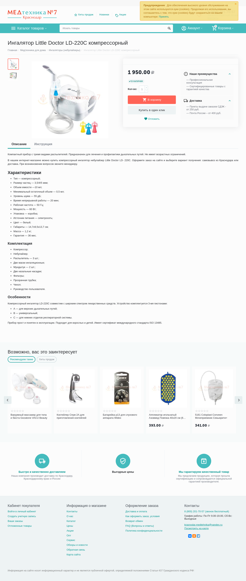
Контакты (71, 511)
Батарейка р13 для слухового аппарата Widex (166, 416)
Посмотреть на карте (196, 528)
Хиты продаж (85, 14)
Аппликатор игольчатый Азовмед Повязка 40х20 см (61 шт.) (213, 416)
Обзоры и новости (77, 544)
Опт (68, 535)
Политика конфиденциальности (143, 530)
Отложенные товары (20, 525)
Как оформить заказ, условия (142, 516)
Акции (122, 14)
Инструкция (43, 144)
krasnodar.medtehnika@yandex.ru (203, 524)
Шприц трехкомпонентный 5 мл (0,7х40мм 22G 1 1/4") (29, 416)
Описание (19, 144)
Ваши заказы (15, 521)
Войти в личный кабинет (22, 511)
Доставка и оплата (136, 511)
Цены (69, 525)
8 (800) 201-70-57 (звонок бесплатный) (206, 511)
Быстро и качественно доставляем (42, 471)
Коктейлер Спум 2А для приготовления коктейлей (117, 416)
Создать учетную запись (22, 516)
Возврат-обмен (134, 521)
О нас (69, 516)
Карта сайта (73, 554)
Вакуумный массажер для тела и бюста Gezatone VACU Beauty (75, 416)
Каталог (71, 521)
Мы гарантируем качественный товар (204, 471)
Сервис (70, 540)
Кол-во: (132, 89)
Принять (164, 16)
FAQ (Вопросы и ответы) (139, 525)
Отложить (152, 119)
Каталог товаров (30, 28)
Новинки (104, 14)
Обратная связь (75, 549)
